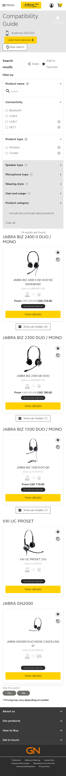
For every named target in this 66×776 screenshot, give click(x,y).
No (23, 693)
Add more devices (21, 40)
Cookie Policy (49, 760)
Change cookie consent (20, 763)
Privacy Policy (44, 766)
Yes (9, 693)
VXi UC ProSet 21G (33, 559)
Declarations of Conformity (44, 763)
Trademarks (16, 760)
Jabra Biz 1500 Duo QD (33, 467)
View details (33, 314)
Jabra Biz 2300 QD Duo (33, 375)
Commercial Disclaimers (25, 766)
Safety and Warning (32, 760)
